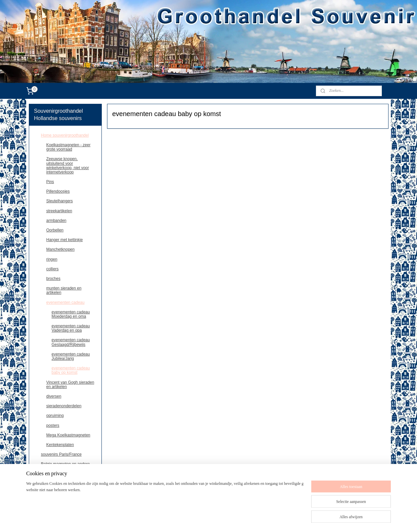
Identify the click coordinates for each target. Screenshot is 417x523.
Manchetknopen (60, 249)
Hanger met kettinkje (64, 239)
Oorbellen (55, 230)
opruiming (55, 415)
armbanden (56, 220)
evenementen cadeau (65, 302)
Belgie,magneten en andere (65, 464)
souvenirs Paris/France (61, 454)
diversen (53, 396)
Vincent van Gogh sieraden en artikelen (70, 384)
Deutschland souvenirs (61, 473)
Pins (50, 181)
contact (47, 483)
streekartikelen (59, 211)
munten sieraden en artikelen (64, 290)
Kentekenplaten (60, 444)
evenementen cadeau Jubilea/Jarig (71, 356)
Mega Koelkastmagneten (68, 435)
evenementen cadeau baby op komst (71, 370)
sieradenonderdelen (64, 406)
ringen (51, 259)
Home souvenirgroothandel (65, 135)
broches (53, 278)
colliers (52, 269)
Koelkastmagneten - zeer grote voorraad (68, 147)
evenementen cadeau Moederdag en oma (71, 314)
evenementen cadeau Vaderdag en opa (71, 328)
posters (52, 425)
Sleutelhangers (59, 201)
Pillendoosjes (58, 191)
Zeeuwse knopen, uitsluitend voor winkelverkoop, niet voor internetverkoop (67, 165)
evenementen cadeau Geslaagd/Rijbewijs (71, 342)
